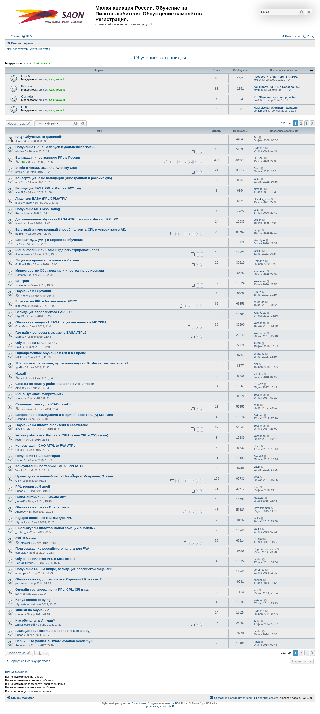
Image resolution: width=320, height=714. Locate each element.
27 (201, 162)
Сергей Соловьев (265, 549)
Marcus (19, 336)
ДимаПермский (25, 624)
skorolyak (259, 240)
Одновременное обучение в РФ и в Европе (50, 353)
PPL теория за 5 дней (32, 486)
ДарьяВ (20, 501)
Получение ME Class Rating (37, 209)
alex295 (258, 158)
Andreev (20, 511)
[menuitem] (27, 36)
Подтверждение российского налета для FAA (52, 548)
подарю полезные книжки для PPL (43, 518)
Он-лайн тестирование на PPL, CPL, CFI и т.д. (52, 589)
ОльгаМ (20, 326)
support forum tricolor (134, 703)
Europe (26, 86)
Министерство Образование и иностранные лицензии (59, 270)
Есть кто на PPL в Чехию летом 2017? (46, 301)
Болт (257, 168)
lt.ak (36, 63)
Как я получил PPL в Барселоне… (277, 86)
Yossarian (21, 285)
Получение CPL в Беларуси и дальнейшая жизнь (55, 147)
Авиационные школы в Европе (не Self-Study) (53, 631)
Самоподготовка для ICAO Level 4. (43, 404)
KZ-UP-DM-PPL (25, 429)
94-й (256, 100)
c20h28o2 (21, 305)
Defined (20, 418)
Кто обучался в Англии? (35, 620)
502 (23, 162)
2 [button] (301, 123)
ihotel (257, 621)
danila (257, 528)
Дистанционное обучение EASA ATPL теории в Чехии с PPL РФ (67, 219)
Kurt (17, 213)
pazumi (19, 583)
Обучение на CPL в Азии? (36, 343)
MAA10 (19, 357)
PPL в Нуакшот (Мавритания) (39, 394)
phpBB (175, 703)
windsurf (20, 151)
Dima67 (20, 460)
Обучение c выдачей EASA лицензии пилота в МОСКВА (61, 322)
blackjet (25, 542)
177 (17, 243)
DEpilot (258, 538)
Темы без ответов (16, 48)
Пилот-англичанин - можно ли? (40, 497)
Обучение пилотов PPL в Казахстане (45, 559)
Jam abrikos (22, 254)
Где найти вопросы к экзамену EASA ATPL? (51, 332)
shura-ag (259, 301)
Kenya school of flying (33, 600)
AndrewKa (21, 645)
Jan (17, 141)
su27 (257, 178)
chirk (256, 404)
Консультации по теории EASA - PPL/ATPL (49, 466)
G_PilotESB (22, 264)
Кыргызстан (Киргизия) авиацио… (277, 107)
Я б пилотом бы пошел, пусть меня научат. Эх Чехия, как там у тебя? (71, 363)
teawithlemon (262, 507)
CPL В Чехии (25, 538)
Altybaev (20, 387)
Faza (257, 641)
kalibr (24, 522)
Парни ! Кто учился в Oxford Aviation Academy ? (54, 641)
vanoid (19, 398)
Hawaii (20, 373)
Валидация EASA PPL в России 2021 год (48, 188)
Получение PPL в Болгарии (37, 456)
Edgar (19, 490)
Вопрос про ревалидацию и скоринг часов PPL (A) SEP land (64, 415)
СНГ (24, 107)
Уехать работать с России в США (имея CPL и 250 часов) (61, 435)
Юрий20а (260, 312)
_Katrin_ (20, 532)
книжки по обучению (32, 610)
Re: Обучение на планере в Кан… (276, 97)
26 (195, 162)
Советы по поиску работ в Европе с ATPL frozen (54, 384)
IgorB (18, 367)
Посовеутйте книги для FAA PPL (276, 76)
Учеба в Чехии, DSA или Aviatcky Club (46, 168)
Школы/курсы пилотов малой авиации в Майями (55, 528)
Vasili (18, 470)
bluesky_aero (23, 202)
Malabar (259, 497)
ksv (17, 593)
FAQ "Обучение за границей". (39, 137)
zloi (256, 363)
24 (185, 162)
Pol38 (18, 346)
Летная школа (24, 562)
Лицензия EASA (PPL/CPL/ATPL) (41, 198)
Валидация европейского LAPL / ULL (45, 312)
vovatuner (260, 271)
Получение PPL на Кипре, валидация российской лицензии (63, 569)
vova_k (45, 63)
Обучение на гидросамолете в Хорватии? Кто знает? (58, 579)
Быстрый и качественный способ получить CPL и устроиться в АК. (70, 229)
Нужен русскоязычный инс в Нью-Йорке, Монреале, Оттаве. (64, 476)
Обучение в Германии (33, 291)
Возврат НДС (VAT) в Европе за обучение (49, 240)
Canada (27, 96)
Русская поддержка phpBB (159, 706)
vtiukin (19, 223)
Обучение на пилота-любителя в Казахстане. (52, 425)
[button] (312, 123)
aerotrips (20, 573)
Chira (18, 449)
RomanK (259, 147)
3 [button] (307, 123)
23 (179, 162)
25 (190, 162)
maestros (26, 409)
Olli (17, 480)
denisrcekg (260, 110)
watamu (25, 604)
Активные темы (40, 48)
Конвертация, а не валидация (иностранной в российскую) (63, 178)
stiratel (19, 614)
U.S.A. (26, 76)
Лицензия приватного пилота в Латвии (47, 260)
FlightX (19, 316)
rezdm (19, 439)
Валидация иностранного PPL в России (47, 157)
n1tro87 (20, 233)
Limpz (257, 230)
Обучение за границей (160, 57)
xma (256, 476)
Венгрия (22, 281)
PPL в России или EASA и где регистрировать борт (57, 250)
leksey (257, 79)
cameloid (20, 552)
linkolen (25, 378)
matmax (258, 89)
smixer (28, 63)
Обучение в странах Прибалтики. (42, 507)
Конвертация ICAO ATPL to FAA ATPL (45, 445)
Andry (24, 295)
